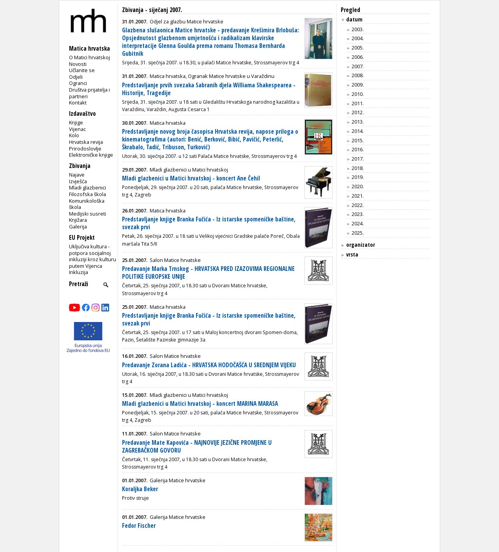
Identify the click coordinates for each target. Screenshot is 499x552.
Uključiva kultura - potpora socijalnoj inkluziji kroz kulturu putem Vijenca (92, 256)
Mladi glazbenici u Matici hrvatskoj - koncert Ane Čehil (191, 178)
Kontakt (78, 102)
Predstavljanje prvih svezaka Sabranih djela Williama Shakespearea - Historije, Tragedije (209, 89)
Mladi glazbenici (87, 187)
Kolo (74, 135)
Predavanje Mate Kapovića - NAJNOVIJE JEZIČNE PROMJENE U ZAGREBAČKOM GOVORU (197, 447)
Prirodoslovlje (85, 148)
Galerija (78, 226)
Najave (77, 174)
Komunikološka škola (86, 204)
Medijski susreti (87, 213)
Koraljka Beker (140, 489)
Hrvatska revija (86, 141)
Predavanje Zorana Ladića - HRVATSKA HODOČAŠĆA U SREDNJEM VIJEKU (209, 365)
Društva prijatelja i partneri (89, 93)
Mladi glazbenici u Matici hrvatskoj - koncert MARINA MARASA (200, 404)
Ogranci (78, 83)
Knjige (76, 122)
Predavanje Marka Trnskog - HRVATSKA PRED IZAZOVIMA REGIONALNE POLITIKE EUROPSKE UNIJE (208, 273)
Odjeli (76, 76)
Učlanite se (82, 70)
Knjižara (78, 219)
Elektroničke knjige (91, 154)
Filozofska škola (87, 194)
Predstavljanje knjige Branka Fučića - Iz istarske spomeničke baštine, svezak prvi (209, 223)
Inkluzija (78, 272)
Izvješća (78, 181)
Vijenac (77, 129)
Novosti (78, 63)
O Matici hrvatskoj (89, 57)
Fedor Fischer (139, 526)
